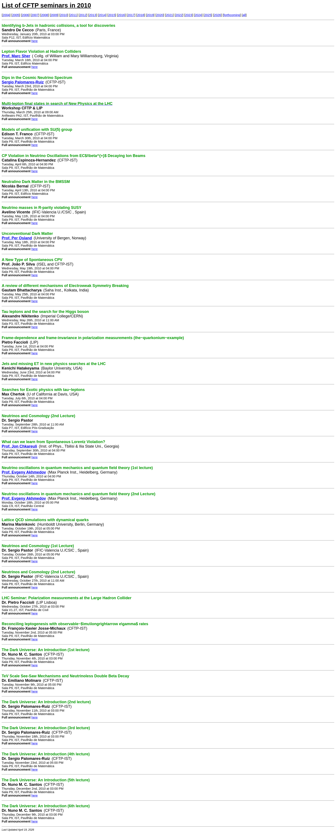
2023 (188, 15)
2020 (159, 15)
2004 (6, 15)
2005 (15, 15)
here (34, 41)
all (244, 15)
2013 (92, 15)
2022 (179, 15)
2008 (44, 15)
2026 (217, 15)
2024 (198, 15)
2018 (140, 15)
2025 (207, 15)
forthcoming (232, 15)
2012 (83, 15)
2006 (25, 15)
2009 (54, 15)
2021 (169, 15)
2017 (131, 15)
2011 (73, 15)
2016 (121, 15)
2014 (102, 15)
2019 (150, 15)
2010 (63, 15)
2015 (111, 15)
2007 (35, 15)
